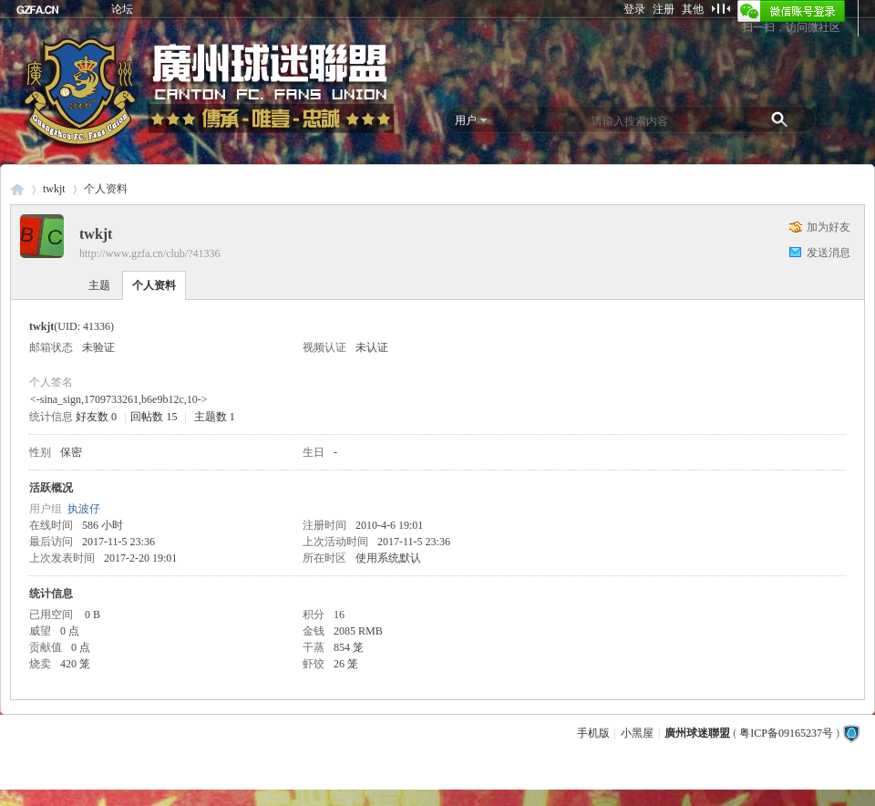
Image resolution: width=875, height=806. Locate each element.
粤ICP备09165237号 (786, 733)
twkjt (54, 188)
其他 (693, 9)
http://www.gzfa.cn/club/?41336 (150, 253)
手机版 (593, 733)
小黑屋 (637, 733)
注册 (663, 9)
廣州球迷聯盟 (17, 189)
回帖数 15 (153, 416)
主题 (99, 285)
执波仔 (83, 508)
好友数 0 (96, 416)
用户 (466, 120)
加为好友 (828, 227)
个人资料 (154, 285)
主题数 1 (214, 416)
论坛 (122, 9)
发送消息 (828, 252)
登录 (634, 9)
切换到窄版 (720, 8)
